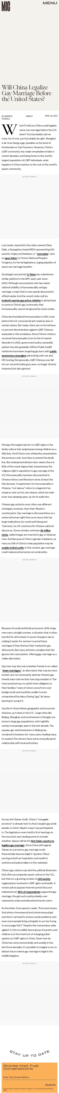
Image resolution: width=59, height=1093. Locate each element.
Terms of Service (41, 1088)
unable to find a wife (13, 547)
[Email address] (29, 1077)
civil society (44, 879)
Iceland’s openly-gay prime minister (21, 300)
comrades (42, 254)
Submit (50, 1084)
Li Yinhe (31, 274)
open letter (11, 258)
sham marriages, (12, 670)
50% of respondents (29, 892)
